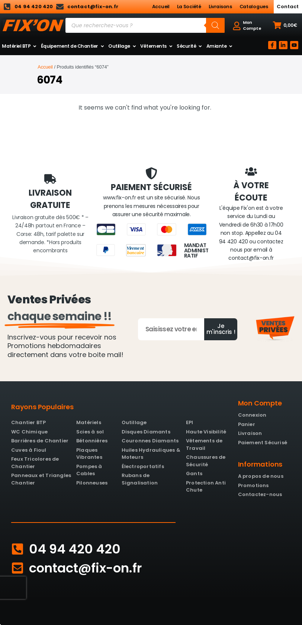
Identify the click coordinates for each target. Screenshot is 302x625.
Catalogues (254, 6)
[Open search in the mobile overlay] (145, 25)
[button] (285, 25)
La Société (189, 6)
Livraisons (220, 6)
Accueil (161, 6)
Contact (288, 6)
